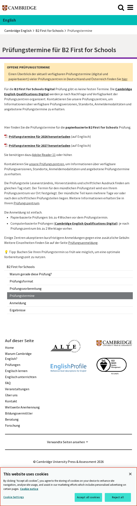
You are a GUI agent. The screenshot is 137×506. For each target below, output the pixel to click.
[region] (68, 486)
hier (124, 79)
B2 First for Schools (21, 267)
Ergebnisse (18, 310)
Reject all (118, 497)
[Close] (130, 474)
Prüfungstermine (22, 296)
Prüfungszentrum (26, 203)
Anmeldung (18, 303)
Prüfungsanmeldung (83, 243)
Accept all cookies (88, 497)
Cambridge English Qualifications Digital (86, 223)
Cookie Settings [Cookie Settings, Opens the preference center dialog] (13, 497)
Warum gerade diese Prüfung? (31, 274)
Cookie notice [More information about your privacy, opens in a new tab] (29, 489)
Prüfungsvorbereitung (26, 288)
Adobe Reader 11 (44, 155)
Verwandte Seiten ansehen (66, 442)
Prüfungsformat (21, 281)
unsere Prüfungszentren (46, 164)
